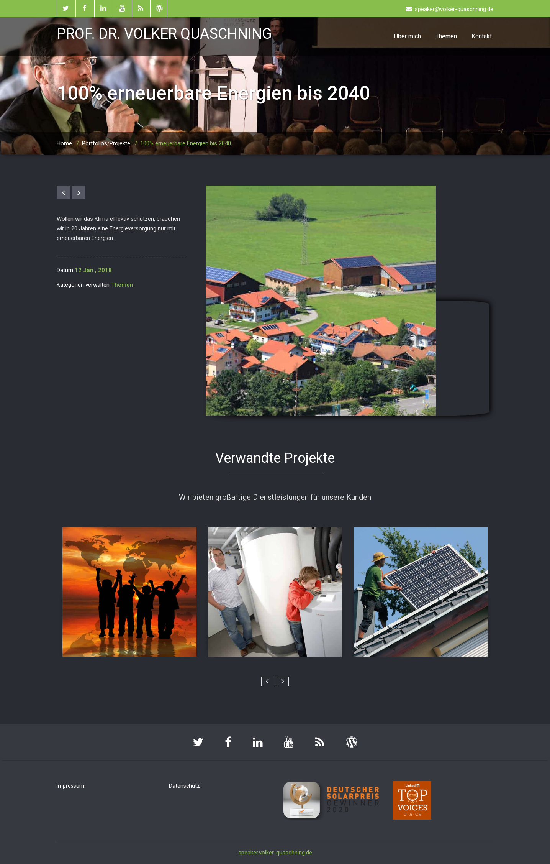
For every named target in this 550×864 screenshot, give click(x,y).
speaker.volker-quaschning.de (275, 852)
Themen (446, 36)
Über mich (407, 36)
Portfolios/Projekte (106, 143)
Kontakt (481, 36)
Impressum (70, 786)
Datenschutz (184, 786)
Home (64, 143)
